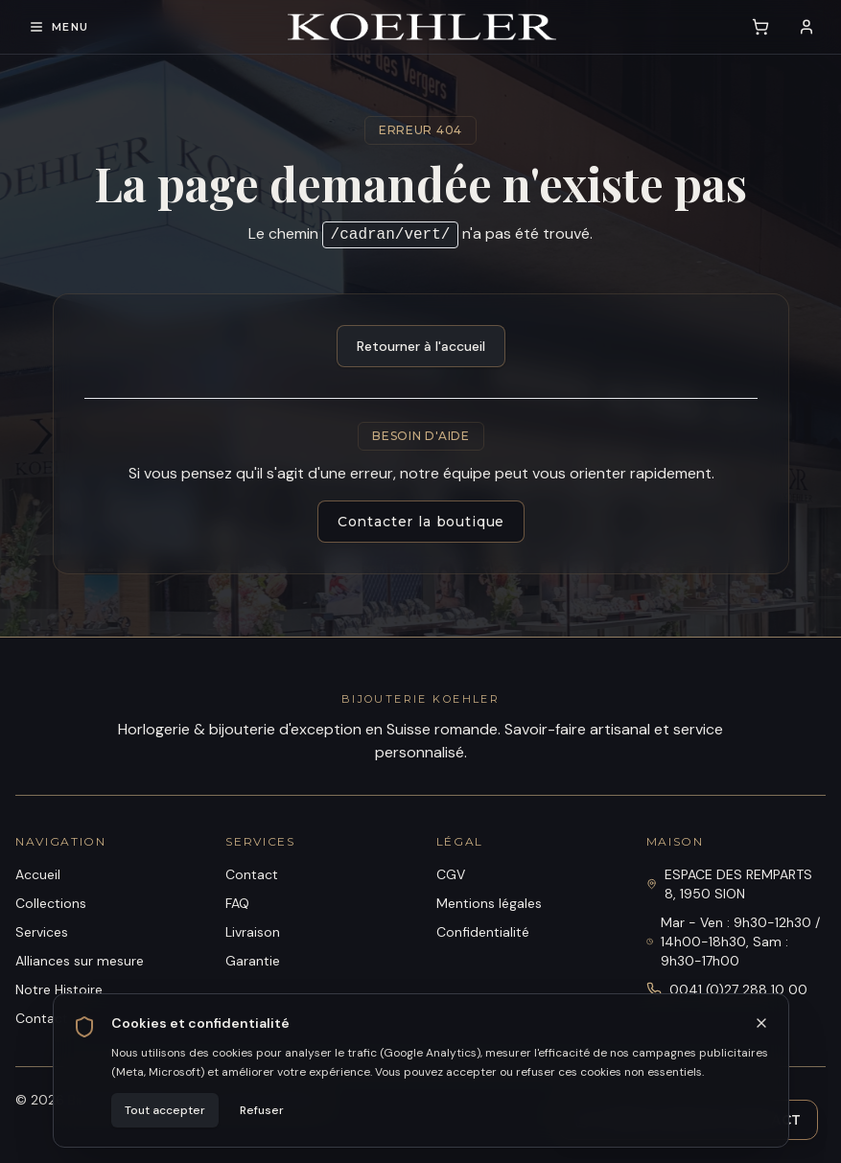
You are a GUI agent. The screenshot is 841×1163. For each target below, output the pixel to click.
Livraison (252, 932)
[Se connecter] (806, 27)
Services (41, 932)
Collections (50, 903)
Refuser (262, 1110)
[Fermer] (761, 1023)
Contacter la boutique (420, 521)
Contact (251, 874)
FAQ (237, 903)
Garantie (252, 960)
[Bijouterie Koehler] (422, 27)
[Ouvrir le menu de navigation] (58, 27)
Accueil (37, 874)
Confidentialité (482, 932)
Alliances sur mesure (79, 960)
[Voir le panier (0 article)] (760, 27)
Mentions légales (489, 903)
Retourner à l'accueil (421, 346)
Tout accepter (165, 1110)
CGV (450, 874)
